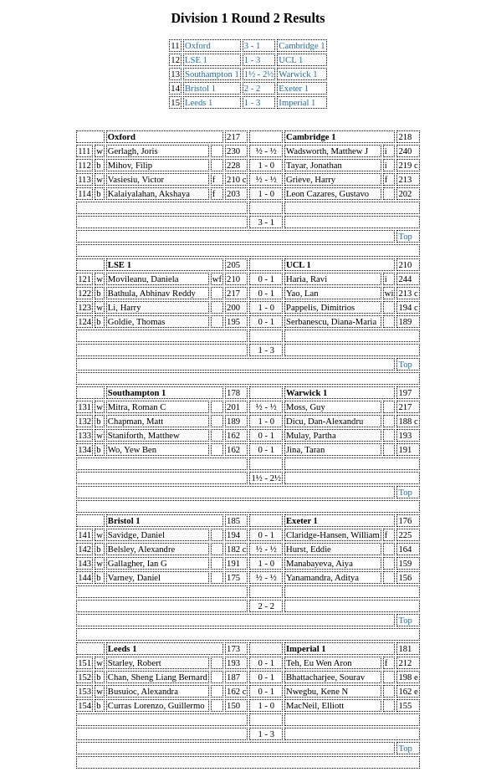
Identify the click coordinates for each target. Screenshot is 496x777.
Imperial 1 (297, 102)
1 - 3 (252, 59)
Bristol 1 (200, 88)
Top (405, 236)
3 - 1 (252, 45)
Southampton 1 (212, 74)
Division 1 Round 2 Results (248, 18)
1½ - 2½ (259, 74)
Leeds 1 (198, 102)
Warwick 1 (298, 74)
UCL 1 (291, 59)
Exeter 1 (294, 88)
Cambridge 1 (302, 45)
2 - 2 (252, 88)
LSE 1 (196, 59)
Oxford (198, 45)
